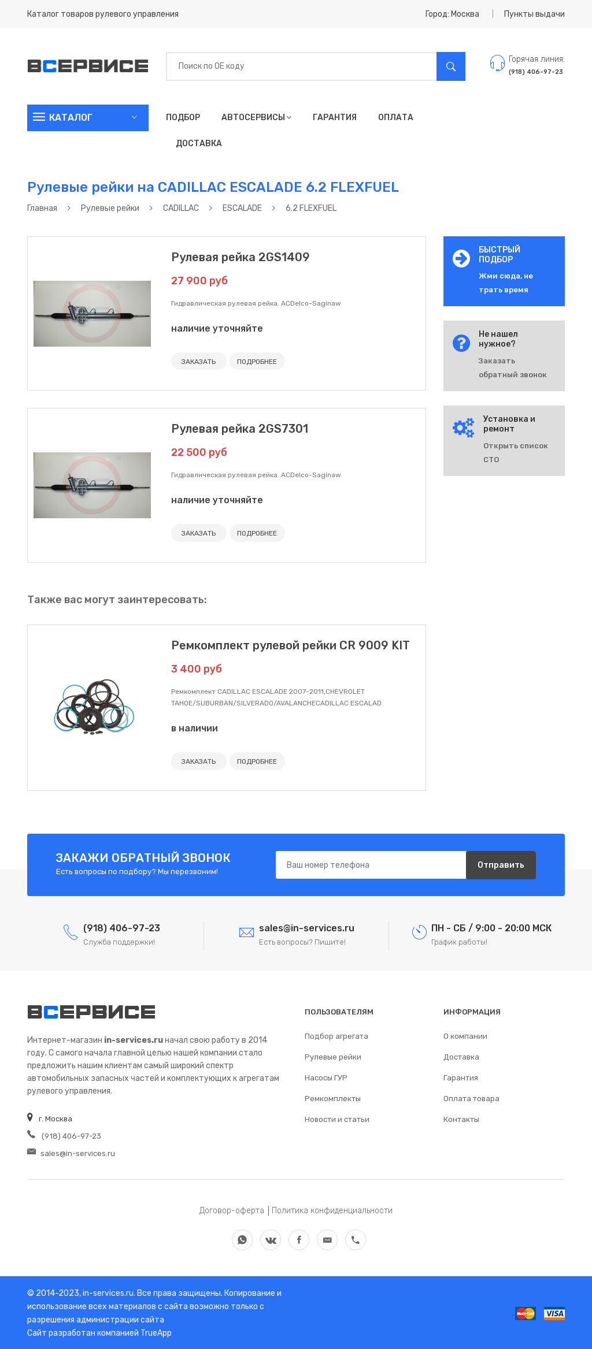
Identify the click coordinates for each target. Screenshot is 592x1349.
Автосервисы (256, 117)
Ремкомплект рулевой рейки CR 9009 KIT (290, 645)
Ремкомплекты (333, 1097)
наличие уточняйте (217, 328)
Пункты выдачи (534, 14)
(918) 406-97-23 (63, 1135)
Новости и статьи (337, 1118)
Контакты (461, 1118)
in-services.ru (107, 1292)
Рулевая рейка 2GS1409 (240, 257)
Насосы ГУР (326, 1076)
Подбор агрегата (336, 1035)
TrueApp (156, 1332)
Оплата (395, 117)
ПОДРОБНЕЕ (256, 362)
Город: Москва (452, 14)
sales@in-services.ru (71, 1152)
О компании (465, 1035)
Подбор (183, 117)
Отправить (501, 864)
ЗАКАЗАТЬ (199, 362)
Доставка (199, 143)
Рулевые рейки (333, 1055)
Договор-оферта (231, 1209)
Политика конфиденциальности (332, 1209)
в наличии (194, 727)
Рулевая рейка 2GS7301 (239, 429)
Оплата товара (471, 1097)
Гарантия (335, 117)
